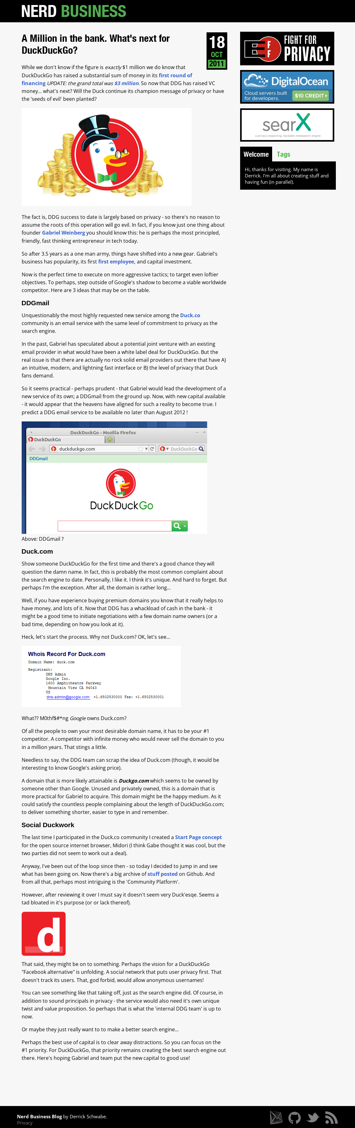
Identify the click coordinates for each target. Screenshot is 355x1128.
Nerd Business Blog (39, 1116)
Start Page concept (198, 837)
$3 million (126, 83)
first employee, (117, 261)
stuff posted (163, 873)
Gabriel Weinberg (63, 232)
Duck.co (190, 315)
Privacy (25, 1123)
